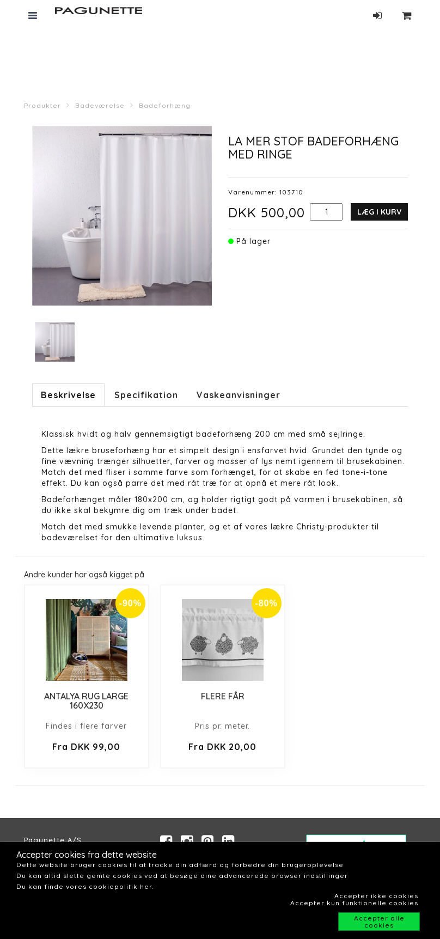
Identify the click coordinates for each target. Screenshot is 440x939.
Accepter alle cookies (379, 921)
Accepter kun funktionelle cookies (354, 902)
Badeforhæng (165, 105)
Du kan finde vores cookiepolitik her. (85, 886)
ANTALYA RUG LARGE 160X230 (86, 701)
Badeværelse (100, 105)
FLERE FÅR (223, 696)
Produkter (42, 105)
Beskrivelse (68, 394)
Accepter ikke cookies (376, 895)
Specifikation (146, 394)
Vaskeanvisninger (238, 394)
